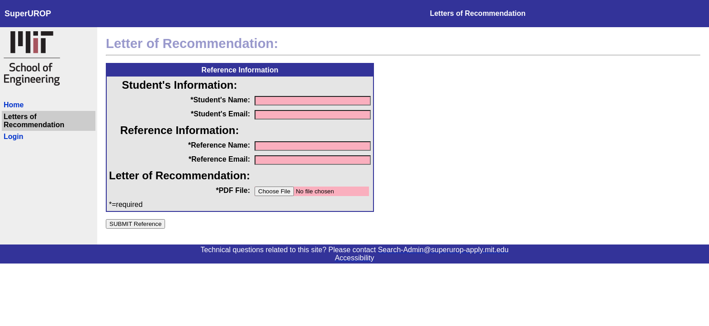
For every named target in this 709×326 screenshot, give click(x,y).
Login (14, 136)
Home (14, 105)
